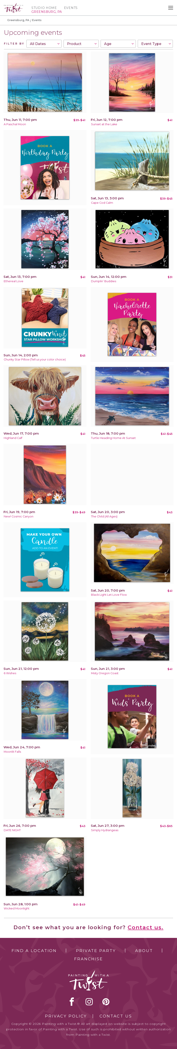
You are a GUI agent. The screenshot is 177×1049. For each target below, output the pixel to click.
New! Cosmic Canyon (18, 516)
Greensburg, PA (18, 20)
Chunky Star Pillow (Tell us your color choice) (35, 359)
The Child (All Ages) (104, 516)
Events (71, 8)
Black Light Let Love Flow (109, 594)
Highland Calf (13, 438)
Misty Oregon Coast (105, 673)
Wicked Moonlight (16, 908)
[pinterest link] (106, 1001)
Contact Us (116, 1016)
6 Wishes (10, 673)
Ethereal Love (13, 281)
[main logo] (13, 5)
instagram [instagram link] (89, 1001)
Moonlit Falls (12, 751)
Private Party (96, 950)
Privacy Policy (66, 1016)
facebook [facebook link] (72, 1001)
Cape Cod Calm (102, 202)
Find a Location (34, 950)
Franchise (88, 959)
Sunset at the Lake (104, 124)
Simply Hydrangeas (104, 830)
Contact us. (145, 927)
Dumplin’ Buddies (103, 281)
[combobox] (44, 44)
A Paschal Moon (15, 124)
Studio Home (44, 8)
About (144, 950)
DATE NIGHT (12, 830)
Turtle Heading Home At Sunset (113, 438)
